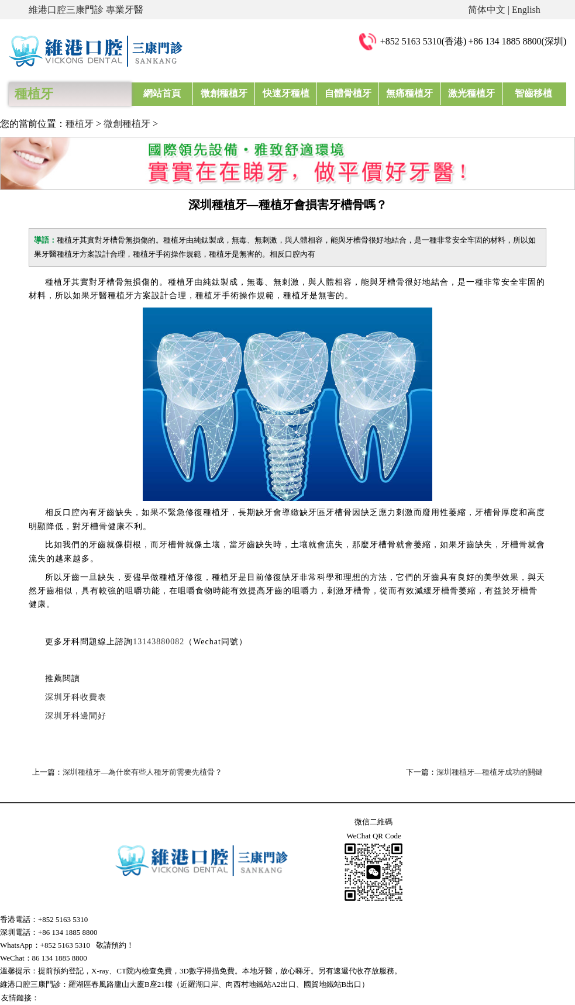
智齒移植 (533, 93)
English (526, 10)
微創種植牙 (224, 93)
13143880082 (158, 641)
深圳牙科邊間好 (75, 716)
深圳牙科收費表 (75, 697)
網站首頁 (162, 93)
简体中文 (486, 10)
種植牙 (80, 124)
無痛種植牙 (409, 93)
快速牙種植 (286, 93)
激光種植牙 (471, 93)
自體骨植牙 (348, 93)
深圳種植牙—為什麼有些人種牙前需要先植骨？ (142, 772)
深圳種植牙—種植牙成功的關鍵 (489, 772)
